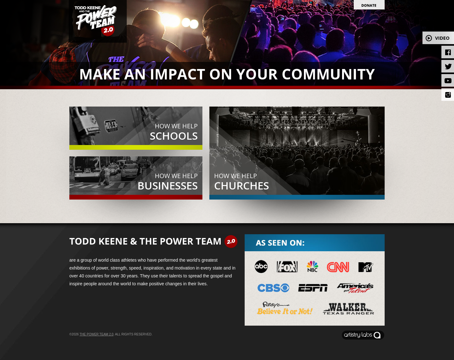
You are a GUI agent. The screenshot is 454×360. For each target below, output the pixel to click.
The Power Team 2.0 (96, 334)
